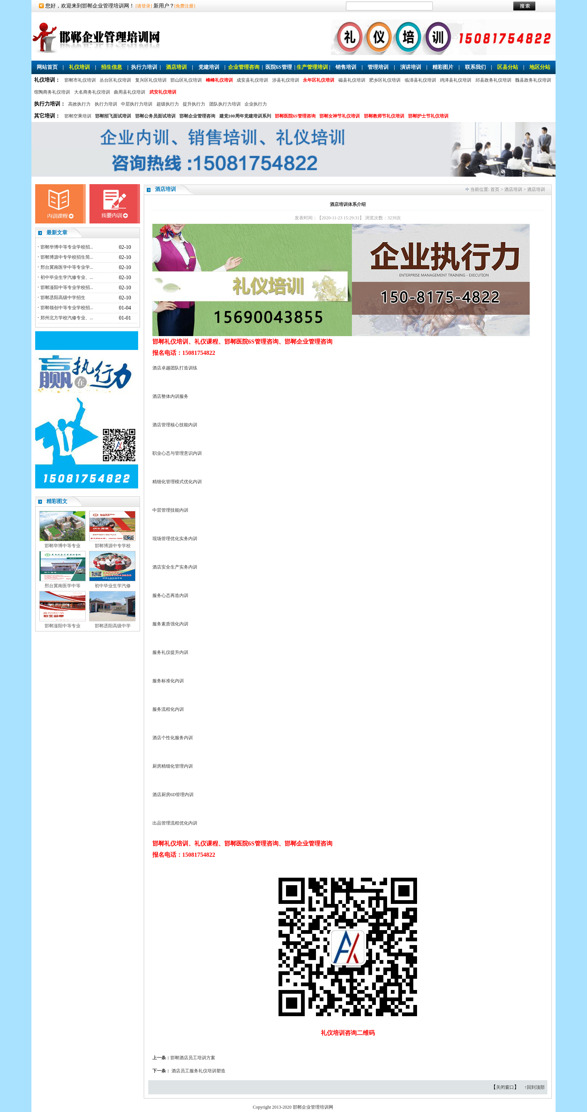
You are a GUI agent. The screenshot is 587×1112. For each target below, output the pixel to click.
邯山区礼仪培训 (186, 80)
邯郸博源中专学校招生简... (66, 257)
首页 (494, 189)
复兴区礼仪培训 (151, 80)
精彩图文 (56, 501)
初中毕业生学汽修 (113, 585)
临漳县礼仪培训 (420, 80)
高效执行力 (79, 104)
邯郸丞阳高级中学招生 (62, 297)
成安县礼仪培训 (252, 80)
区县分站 (507, 67)
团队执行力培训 (225, 104)
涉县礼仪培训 (285, 80)
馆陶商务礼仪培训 (52, 92)
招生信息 (111, 67)
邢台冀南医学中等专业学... (66, 267)
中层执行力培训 (136, 104)
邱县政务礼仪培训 (493, 80)
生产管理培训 (312, 67)
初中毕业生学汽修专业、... (66, 277)
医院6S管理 (278, 67)
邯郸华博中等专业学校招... (66, 247)
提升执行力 (194, 104)
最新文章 (56, 232)
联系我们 (475, 67)
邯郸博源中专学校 (113, 545)
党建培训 (208, 67)
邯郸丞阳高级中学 (113, 625)
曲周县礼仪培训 (129, 92)
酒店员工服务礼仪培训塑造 (198, 1070)
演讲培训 (410, 67)
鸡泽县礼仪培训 (455, 80)
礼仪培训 (79, 67)
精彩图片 (442, 67)
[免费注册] (184, 6)
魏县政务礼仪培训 (533, 80)
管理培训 (378, 67)
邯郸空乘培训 (77, 116)
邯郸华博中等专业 (62, 545)
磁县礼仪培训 (351, 80)
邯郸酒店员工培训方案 (192, 1057)
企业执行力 (255, 104)
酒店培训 (176, 67)
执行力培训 (144, 67)
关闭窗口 (505, 1087)
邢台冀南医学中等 (62, 585)
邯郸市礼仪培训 (80, 80)
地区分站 (539, 67)
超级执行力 (167, 104)
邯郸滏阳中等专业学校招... (66, 287)
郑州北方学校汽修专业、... (66, 317)
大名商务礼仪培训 (92, 92)
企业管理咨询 (243, 67)
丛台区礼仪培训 (115, 80)
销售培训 (345, 67)
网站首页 (47, 67)
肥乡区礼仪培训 (385, 80)
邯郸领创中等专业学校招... (66, 307)
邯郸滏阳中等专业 (62, 625)
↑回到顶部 (534, 1087)
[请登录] (144, 6)
